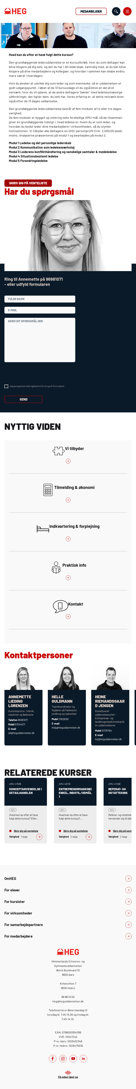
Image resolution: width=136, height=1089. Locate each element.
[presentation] (31, 373)
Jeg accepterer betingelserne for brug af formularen (37, 386)
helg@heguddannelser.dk (66, 727)
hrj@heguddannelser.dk (108, 739)
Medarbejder (91, 11)
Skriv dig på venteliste (28, 183)
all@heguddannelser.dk (21, 732)
